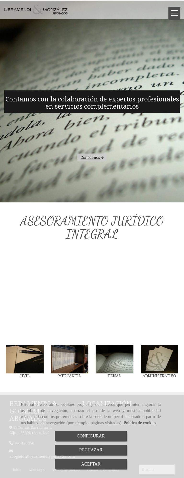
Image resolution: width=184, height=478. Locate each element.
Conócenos (92, 184)
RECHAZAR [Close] (90, 450)
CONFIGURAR (91, 436)
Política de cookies (140, 422)
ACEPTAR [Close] (91, 464)
